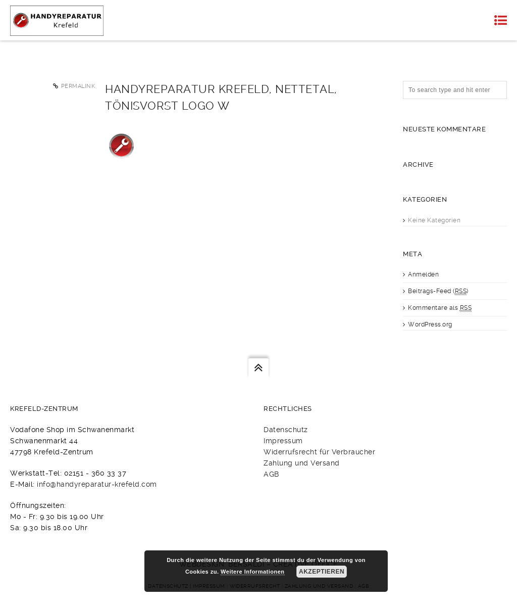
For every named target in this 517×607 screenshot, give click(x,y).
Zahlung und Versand (302, 463)
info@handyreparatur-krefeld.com (97, 484)
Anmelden (423, 274)
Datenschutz (286, 430)
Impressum (283, 441)
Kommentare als (440, 308)
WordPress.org (430, 324)
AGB (271, 474)
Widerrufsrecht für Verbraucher (319, 452)
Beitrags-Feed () (438, 291)
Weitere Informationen (252, 572)
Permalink (78, 86)
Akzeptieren (321, 571)
